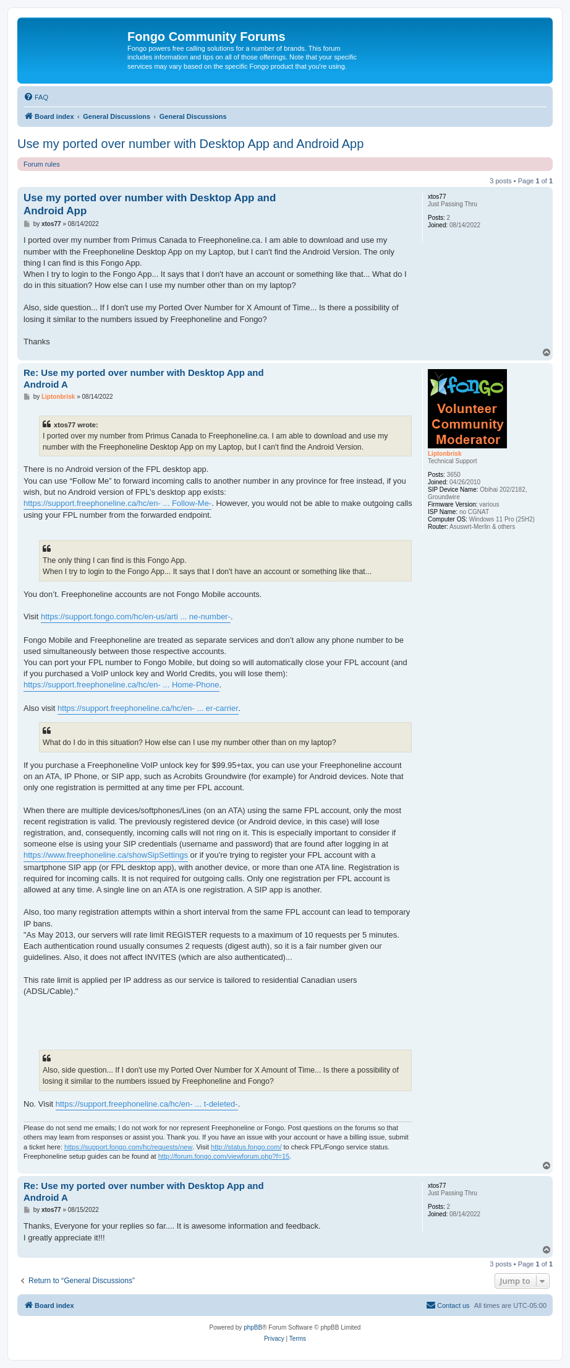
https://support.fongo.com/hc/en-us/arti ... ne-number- (136, 616)
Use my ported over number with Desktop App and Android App (190, 143)
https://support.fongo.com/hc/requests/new (128, 1147)
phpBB (253, 1327)
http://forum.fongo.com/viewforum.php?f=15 (223, 1156)
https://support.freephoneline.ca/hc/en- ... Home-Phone (121, 684)
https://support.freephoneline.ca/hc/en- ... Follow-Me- (117, 503)
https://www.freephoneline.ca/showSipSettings (105, 855)
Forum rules (41, 164)
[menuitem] (35, 97)
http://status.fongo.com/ (246, 1147)
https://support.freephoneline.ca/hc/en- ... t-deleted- (147, 1104)
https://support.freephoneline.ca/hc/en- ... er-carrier (148, 708)
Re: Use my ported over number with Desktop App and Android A (143, 378)
